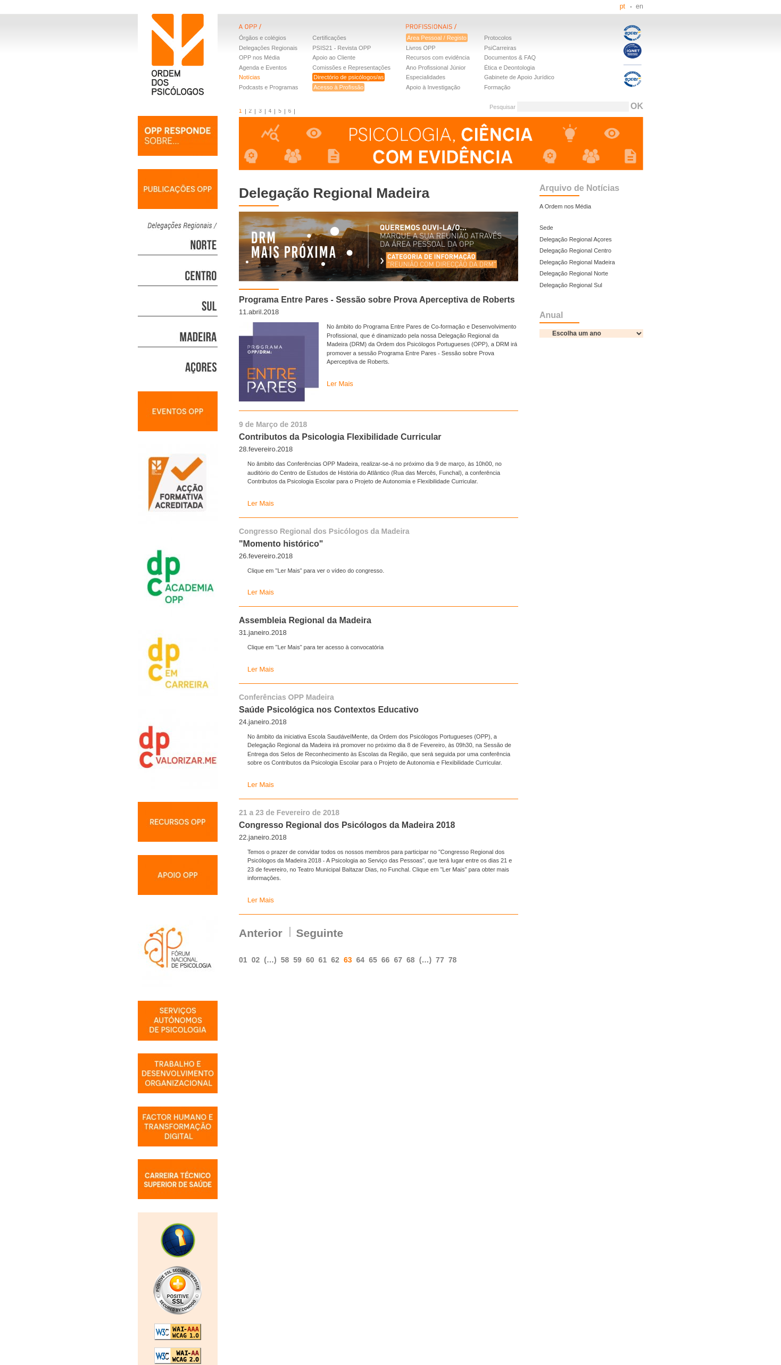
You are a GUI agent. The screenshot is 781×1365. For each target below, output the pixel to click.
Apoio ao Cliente (333, 57)
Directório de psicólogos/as (348, 77)
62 (335, 960)
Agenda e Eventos (263, 67)
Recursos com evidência (438, 57)
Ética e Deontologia (509, 67)
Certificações (329, 38)
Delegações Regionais (268, 48)
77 (440, 960)
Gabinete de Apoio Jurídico (519, 77)
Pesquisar (502, 107)
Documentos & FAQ (510, 57)
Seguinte (320, 933)
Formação (497, 87)
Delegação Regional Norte (573, 273)
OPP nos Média (259, 57)
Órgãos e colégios (262, 38)
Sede (546, 227)
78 (452, 960)
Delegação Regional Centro (575, 250)
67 (398, 960)
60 (310, 960)
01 (243, 960)
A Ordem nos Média (565, 206)
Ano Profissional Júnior (436, 67)
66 (385, 960)
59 (297, 960)
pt (622, 6)
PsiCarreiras (500, 48)
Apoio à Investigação (433, 87)
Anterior (261, 933)
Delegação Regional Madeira (577, 262)
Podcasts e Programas (268, 87)
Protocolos (498, 38)
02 (256, 960)
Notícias (249, 77)
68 (410, 960)
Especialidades (425, 77)
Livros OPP (421, 48)
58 (285, 960)
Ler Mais (340, 384)
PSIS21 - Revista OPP (341, 48)
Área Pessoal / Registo (437, 38)
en (639, 6)
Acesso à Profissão (338, 87)
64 (360, 960)
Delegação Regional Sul (570, 285)
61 (323, 960)
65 (373, 960)
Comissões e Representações (351, 67)
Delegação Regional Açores (575, 239)
